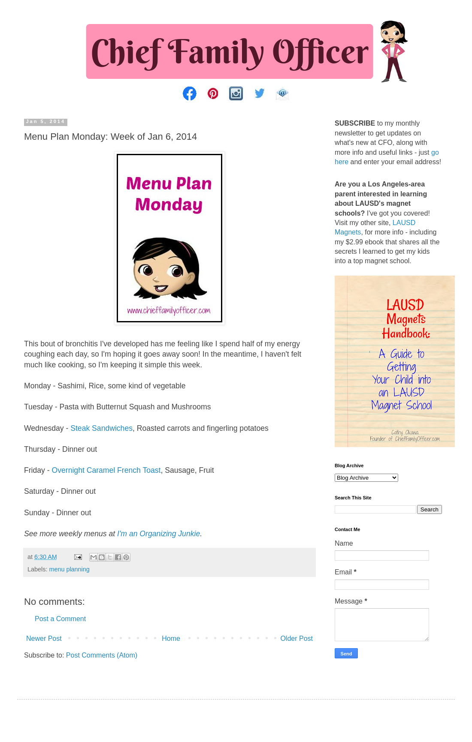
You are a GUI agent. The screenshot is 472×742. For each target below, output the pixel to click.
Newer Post (44, 638)
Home (171, 638)
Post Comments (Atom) (101, 655)
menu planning (69, 569)
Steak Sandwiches (101, 428)
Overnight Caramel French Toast (106, 470)
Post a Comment (60, 618)
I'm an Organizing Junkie (158, 533)
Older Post (296, 638)
